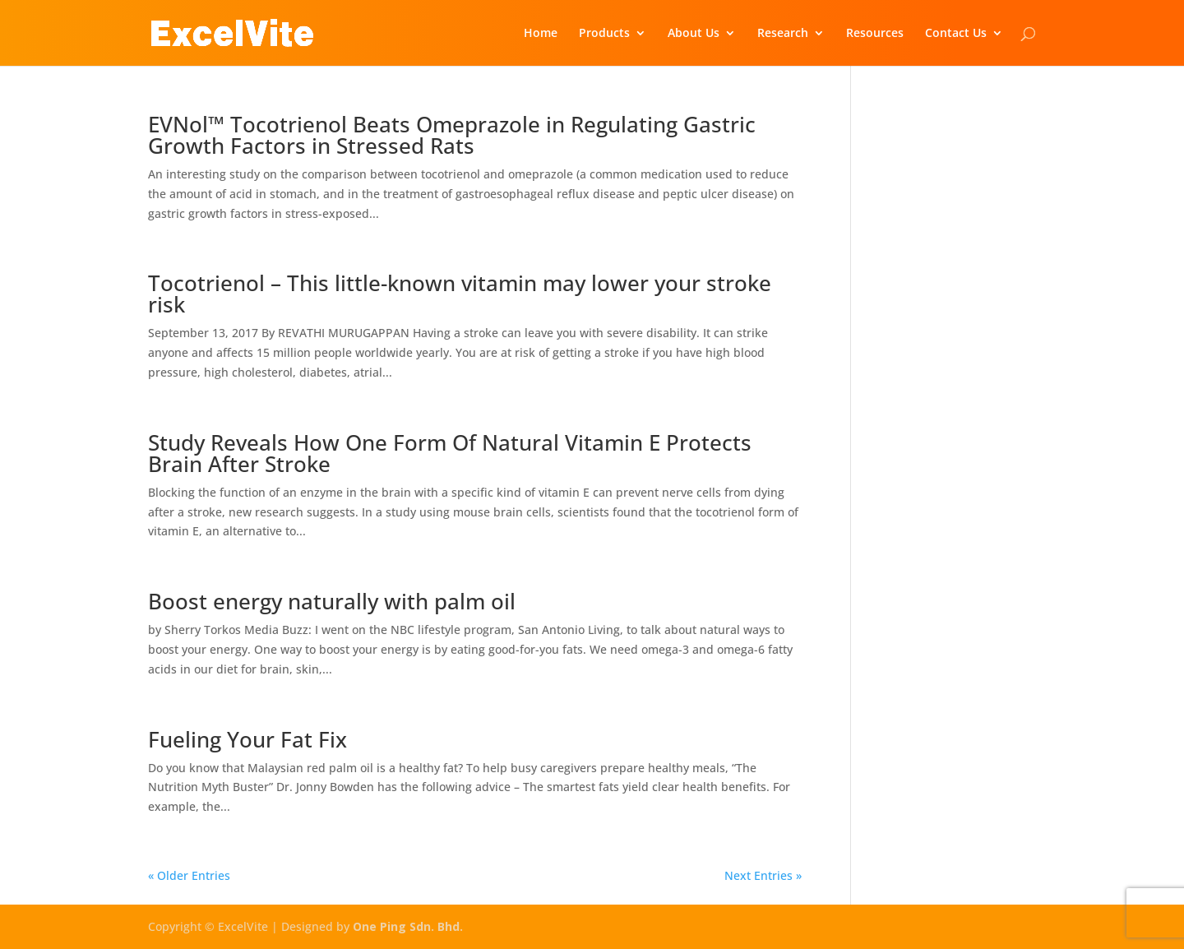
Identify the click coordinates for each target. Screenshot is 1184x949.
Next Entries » (763, 875)
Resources (875, 33)
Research (782, 33)
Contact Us (956, 33)
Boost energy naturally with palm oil (332, 601)
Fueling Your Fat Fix (247, 739)
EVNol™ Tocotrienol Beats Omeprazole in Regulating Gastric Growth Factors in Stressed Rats (452, 134)
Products (604, 33)
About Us (693, 33)
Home (540, 33)
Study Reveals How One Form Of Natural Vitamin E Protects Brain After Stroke (450, 453)
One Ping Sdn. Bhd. (408, 926)
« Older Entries (189, 875)
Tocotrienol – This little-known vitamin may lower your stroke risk (459, 293)
